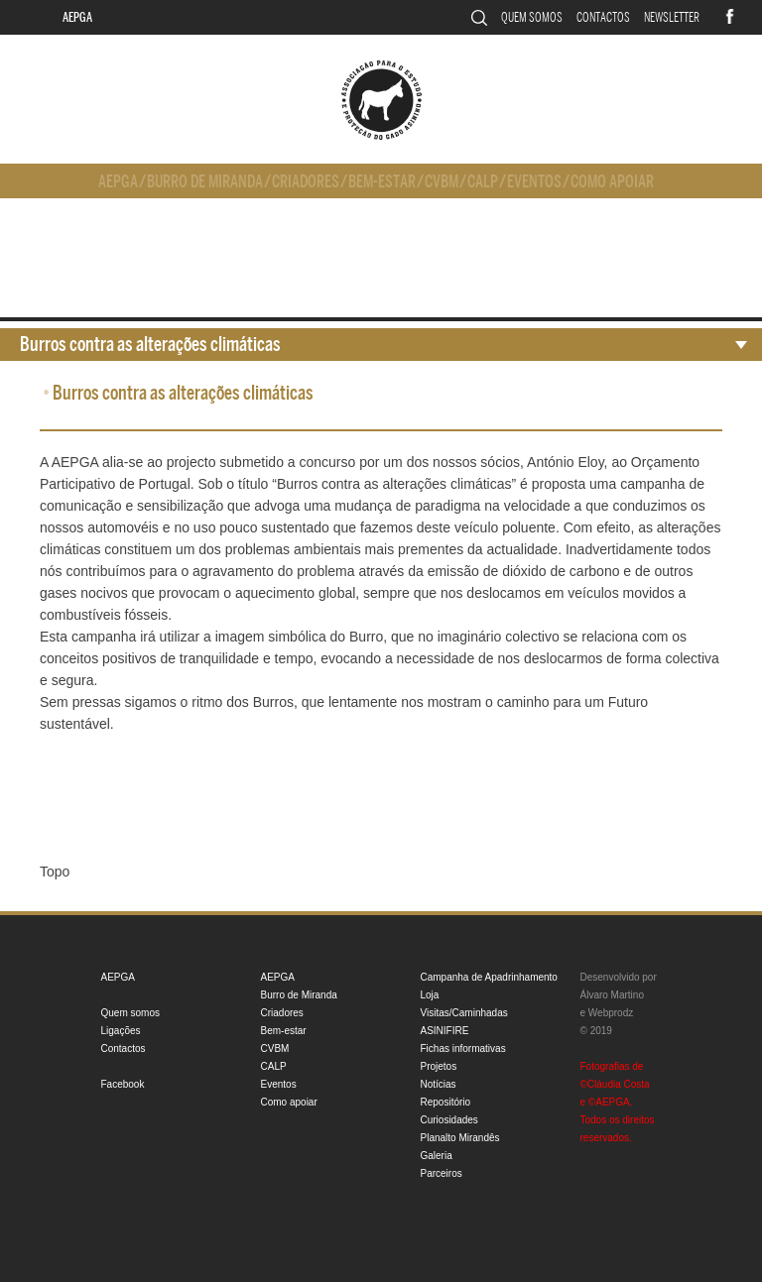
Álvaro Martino (612, 995)
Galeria (436, 1155)
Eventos (534, 182)
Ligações (121, 1030)
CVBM (441, 182)
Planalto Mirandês (460, 1137)
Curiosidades (449, 1119)
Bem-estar (382, 182)
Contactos (603, 17)
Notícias (438, 1084)
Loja (430, 995)
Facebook (123, 1084)
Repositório (446, 1102)
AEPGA (77, 17)
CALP (482, 182)
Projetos (439, 1066)
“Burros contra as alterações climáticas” (394, 484)
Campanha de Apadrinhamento (489, 977)
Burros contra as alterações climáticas (150, 344)
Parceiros (441, 1173)
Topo (54, 871)
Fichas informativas (463, 1048)
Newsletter (671, 17)
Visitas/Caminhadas (464, 1012)
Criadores (305, 182)
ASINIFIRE (445, 1030)
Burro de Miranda (205, 182)
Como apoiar (612, 182)
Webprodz (610, 1012)
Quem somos (532, 17)
